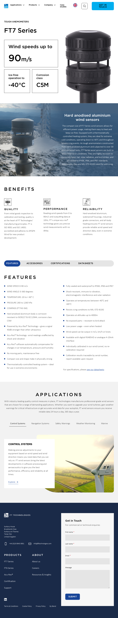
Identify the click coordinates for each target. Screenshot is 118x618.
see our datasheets (95, 369)
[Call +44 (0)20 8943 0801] (14, 543)
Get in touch (103, 6)
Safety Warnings (62, 423)
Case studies (63, 6)
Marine (104, 423)
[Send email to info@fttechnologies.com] (39, 543)
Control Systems (17, 423)
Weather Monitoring (85, 423)
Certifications (60, 263)
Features (12, 263)
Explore (13, 482)
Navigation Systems (40, 423)
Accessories (34, 263)
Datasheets (85, 263)
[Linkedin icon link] (5, 599)
